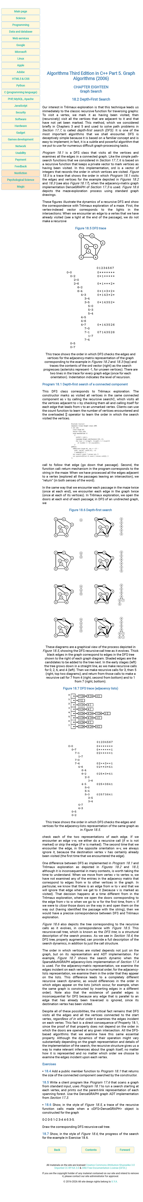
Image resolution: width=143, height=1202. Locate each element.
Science (21, 18)
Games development (20, 139)
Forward (125, 1149)
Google (20, 45)
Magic (20, 186)
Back (57, 1149)
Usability (20, 152)
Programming (20, 24)
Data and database (20, 31)
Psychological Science (20, 179)
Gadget (20, 132)
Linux (20, 58)
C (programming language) (20, 92)
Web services (20, 38)
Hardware (21, 126)
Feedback (21, 166)
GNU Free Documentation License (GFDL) (104, 1167)
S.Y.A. (114, 1181)
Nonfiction (20, 173)
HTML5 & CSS (20, 78)
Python (20, 85)
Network (20, 146)
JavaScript (20, 105)
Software (20, 119)
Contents (91, 1149)
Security (21, 112)
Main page (20, 11)
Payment (20, 159)
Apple (20, 65)
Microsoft (20, 51)
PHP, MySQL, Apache (21, 99)
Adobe (21, 72)
